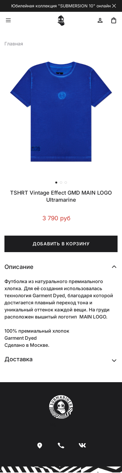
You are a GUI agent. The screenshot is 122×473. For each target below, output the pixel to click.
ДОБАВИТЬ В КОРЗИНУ (61, 244)
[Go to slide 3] (66, 182)
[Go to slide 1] (56, 182)
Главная (13, 44)
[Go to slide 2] (61, 182)
